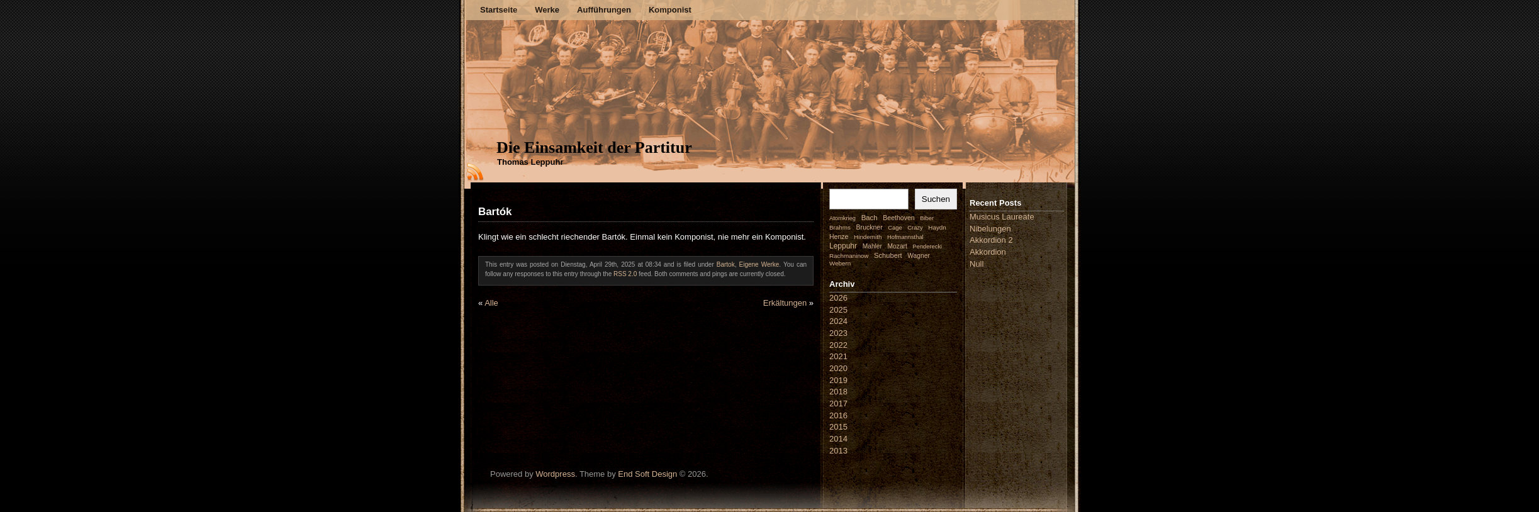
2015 (838, 426)
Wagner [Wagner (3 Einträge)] (918, 255)
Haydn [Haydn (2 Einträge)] (937, 227)
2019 (838, 380)
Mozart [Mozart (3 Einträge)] (897, 246)
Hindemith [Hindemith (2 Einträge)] (867, 236)
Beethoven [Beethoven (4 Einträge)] (898, 217)
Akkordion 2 (991, 240)
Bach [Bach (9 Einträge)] (869, 217)
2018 (838, 391)
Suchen (936, 199)
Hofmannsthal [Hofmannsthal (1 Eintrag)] (905, 237)
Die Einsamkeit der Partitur (594, 147)
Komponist (670, 9)
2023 (838, 333)
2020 (838, 368)
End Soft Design (647, 474)
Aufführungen (604, 9)
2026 (838, 298)
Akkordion (988, 252)
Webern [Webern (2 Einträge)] (840, 263)
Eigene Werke (759, 264)
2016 (838, 415)
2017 (838, 403)
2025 (838, 309)
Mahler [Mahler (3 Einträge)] (872, 246)
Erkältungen (785, 303)
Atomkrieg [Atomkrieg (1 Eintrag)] (842, 218)
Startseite (498, 9)
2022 (838, 345)
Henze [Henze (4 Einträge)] (838, 236)
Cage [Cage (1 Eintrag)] (895, 228)
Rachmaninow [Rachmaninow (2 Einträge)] (848, 255)
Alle (491, 303)
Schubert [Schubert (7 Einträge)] (888, 255)
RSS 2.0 (625, 273)
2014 (838, 438)
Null (976, 264)
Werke (547, 9)
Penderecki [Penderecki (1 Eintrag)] (928, 246)
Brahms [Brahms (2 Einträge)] (840, 227)
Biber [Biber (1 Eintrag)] (927, 218)
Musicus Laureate (1002, 216)
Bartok (726, 264)
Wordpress (555, 474)
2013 (838, 450)
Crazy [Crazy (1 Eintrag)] (914, 228)
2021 (838, 356)
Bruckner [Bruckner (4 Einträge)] (869, 227)
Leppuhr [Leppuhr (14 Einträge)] (843, 246)
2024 (838, 321)
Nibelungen (990, 228)
